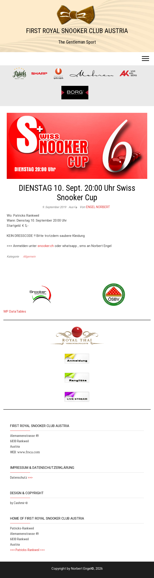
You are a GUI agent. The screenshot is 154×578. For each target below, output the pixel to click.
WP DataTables (14, 311)
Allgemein (29, 256)
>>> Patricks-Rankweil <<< (27, 550)
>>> (30, 478)
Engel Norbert (98, 207)
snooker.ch (46, 246)
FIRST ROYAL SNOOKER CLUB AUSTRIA (77, 31)
